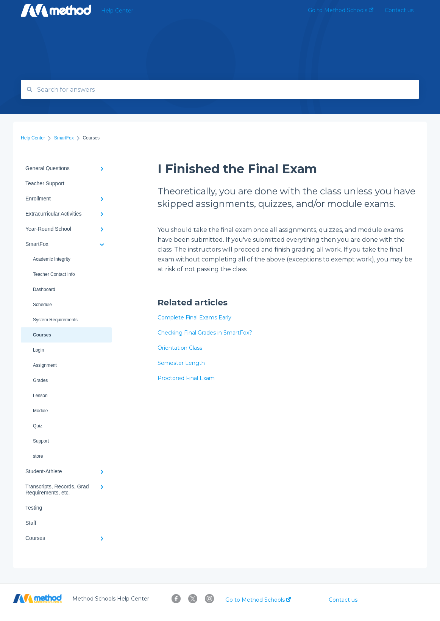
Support (41, 441)
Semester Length (181, 363)
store (38, 456)
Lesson (40, 395)
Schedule (42, 304)
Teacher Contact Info (54, 274)
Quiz (37, 426)
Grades (40, 380)
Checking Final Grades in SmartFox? (205, 332)
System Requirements (55, 319)
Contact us (343, 600)
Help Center (117, 10)
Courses (42, 335)
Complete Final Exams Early (194, 317)
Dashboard (44, 289)
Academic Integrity (51, 259)
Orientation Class (180, 347)
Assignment (45, 365)
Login (38, 350)
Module (40, 410)
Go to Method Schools (258, 600)
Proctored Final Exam (186, 378)
